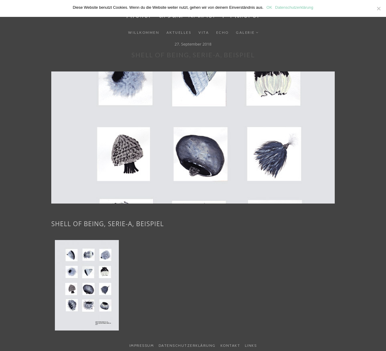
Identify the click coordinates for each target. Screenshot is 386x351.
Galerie (245, 32)
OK (269, 7)
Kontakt (230, 345)
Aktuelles (178, 32)
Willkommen (143, 32)
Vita (203, 32)
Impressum (141, 345)
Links (251, 345)
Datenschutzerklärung (187, 345)
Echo (222, 32)
